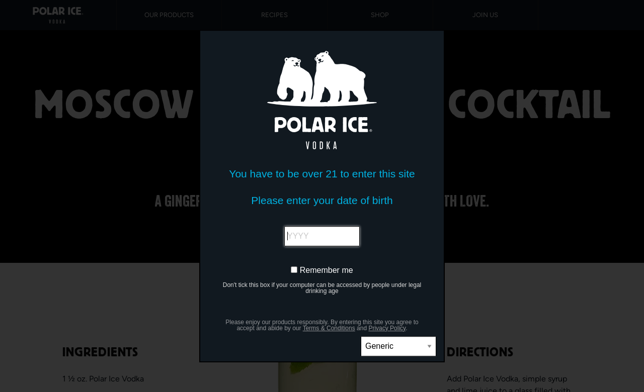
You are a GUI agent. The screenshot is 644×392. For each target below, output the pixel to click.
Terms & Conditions (329, 328)
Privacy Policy (387, 328)
